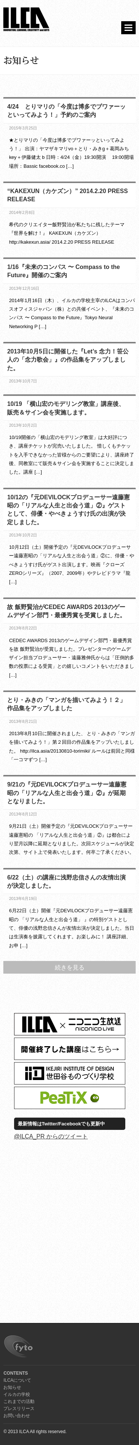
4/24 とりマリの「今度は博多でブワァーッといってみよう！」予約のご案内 (66, 110)
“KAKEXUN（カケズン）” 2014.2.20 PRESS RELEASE (67, 195)
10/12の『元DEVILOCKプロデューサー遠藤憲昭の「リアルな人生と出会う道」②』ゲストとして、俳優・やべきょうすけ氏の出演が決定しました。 (68, 509)
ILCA (26, 19)
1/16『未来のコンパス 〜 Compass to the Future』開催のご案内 (63, 271)
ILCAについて (17, 1380)
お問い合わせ (16, 1415)
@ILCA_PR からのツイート (51, 1136)
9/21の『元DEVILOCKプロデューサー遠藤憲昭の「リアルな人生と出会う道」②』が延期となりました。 (66, 792)
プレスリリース (18, 1408)
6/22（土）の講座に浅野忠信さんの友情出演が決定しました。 (66, 881)
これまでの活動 (18, 1401)
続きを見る (70, 967)
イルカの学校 (16, 1394)
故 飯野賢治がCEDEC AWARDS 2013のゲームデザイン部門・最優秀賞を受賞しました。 (66, 611)
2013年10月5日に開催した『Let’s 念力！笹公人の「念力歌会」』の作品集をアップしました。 (67, 359)
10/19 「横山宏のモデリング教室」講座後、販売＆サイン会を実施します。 (65, 408)
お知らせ (12, 1387)
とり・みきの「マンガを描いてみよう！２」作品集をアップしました (66, 704)
